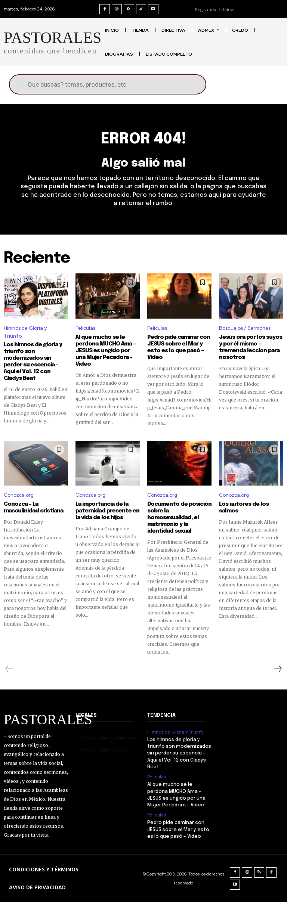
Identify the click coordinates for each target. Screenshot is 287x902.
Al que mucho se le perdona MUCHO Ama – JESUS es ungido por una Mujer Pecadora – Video (105, 350)
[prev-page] (9, 669)
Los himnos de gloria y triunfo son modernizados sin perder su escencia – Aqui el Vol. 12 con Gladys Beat (179, 753)
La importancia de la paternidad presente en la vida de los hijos (107, 511)
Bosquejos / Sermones (245, 328)
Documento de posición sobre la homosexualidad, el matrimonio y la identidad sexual (179, 517)
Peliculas (85, 328)
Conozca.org (19, 495)
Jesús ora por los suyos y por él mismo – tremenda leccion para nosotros (250, 347)
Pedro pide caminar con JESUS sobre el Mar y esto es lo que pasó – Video (178, 347)
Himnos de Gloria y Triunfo (25, 332)
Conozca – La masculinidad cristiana (33, 507)
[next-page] (277, 669)
